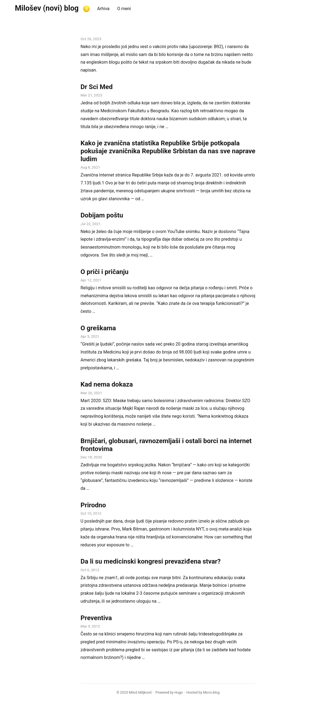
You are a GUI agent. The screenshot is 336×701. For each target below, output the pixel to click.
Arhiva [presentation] (103, 8)
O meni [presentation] (124, 8)
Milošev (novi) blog (47, 8)
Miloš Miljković (140, 692)
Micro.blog (211, 692)
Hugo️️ (178, 692)
